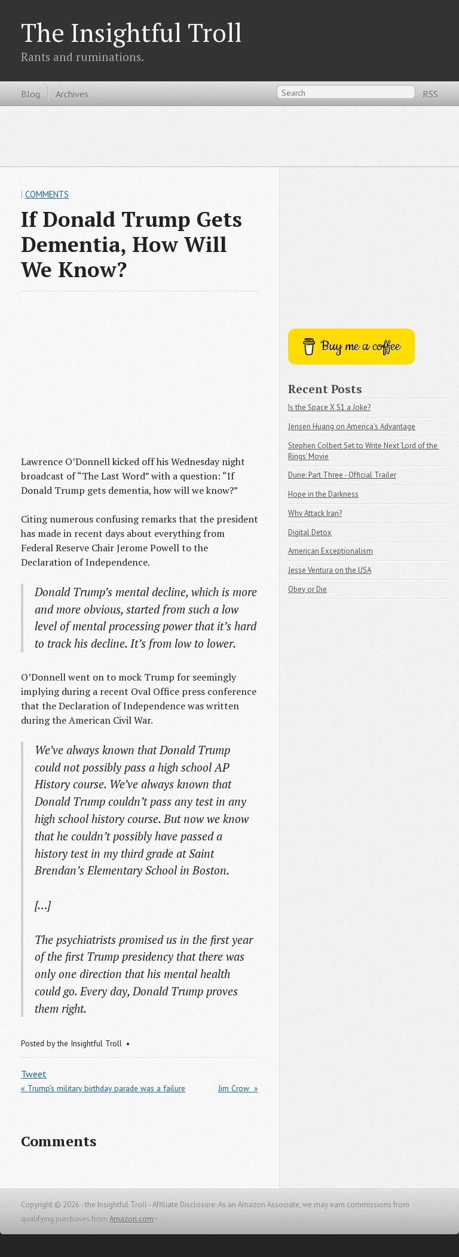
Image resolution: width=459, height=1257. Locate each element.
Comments (47, 194)
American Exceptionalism (330, 551)
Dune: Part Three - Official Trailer (342, 475)
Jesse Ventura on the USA (329, 570)
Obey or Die (307, 589)
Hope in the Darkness (323, 494)
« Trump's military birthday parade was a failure (103, 1088)
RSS (430, 94)
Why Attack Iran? (315, 513)
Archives (72, 94)
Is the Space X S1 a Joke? (329, 407)
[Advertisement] (229, 136)
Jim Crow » (238, 1088)
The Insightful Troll (131, 32)
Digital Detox (310, 532)
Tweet (34, 1074)
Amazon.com (131, 1219)
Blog (30, 94)
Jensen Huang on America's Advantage (351, 426)
